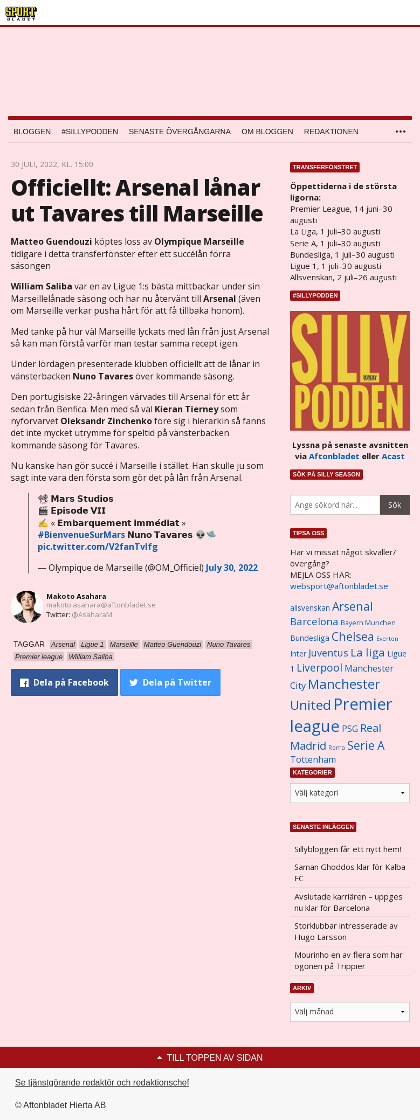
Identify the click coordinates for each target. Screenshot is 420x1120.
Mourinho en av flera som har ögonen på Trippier (348, 960)
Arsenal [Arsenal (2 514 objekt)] (352, 606)
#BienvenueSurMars (81, 535)
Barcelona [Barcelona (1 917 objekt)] (314, 621)
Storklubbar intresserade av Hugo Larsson (346, 931)
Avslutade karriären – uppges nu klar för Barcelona (348, 902)
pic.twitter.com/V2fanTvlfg (98, 546)
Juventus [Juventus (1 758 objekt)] (328, 652)
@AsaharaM (92, 614)
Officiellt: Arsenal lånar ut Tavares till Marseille (137, 200)
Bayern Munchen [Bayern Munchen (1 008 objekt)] (368, 622)
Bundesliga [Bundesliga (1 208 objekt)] (309, 638)
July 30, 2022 (232, 567)
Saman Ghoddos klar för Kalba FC (349, 872)
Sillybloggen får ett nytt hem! (347, 849)
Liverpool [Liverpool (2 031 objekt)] (319, 667)
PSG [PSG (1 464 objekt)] (350, 729)
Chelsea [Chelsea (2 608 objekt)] (353, 636)
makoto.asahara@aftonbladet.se (101, 605)
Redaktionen (331, 131)
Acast (393, 456)
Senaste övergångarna (180, 131)
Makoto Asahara (76, 596)
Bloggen (32, 131)
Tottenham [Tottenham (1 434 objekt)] (313, 759)
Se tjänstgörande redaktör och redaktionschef (102, 1082)
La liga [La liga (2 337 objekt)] (367, 652)
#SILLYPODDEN (89, 131)
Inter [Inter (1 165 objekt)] (298, 653)
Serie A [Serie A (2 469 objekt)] (365, 745)
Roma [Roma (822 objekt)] (336, 747)
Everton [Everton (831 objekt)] (387, 638)
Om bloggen (267, 131)
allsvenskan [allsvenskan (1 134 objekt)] (310, 608)
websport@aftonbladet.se (339, 585)
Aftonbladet (334, 456)
